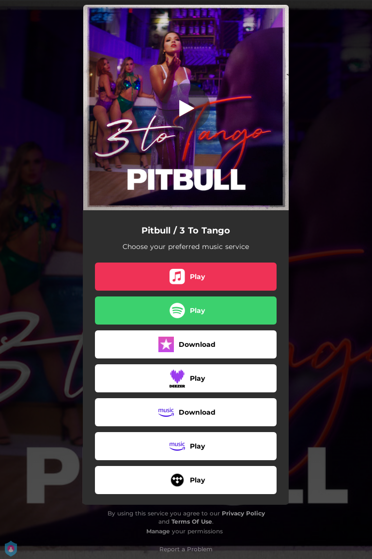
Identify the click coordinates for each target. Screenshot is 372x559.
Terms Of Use (191, 521)
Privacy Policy (243, 513)
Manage (158, 531)
